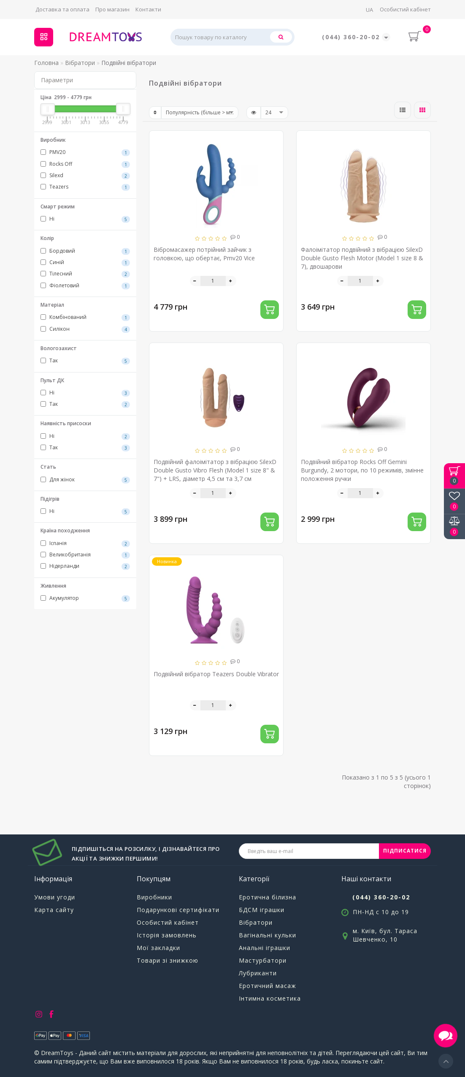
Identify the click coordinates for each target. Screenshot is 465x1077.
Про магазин (112, 9)
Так (85, 360)
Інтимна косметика (270, 998)
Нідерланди (85, 566)
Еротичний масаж (267, 986)
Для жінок (85, 479)
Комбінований (85, 317)
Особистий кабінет (405, 9)
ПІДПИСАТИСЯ (405, 850)
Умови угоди (54, 897)
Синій (85, 262)
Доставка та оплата (62, 9)
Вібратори (256, 922)
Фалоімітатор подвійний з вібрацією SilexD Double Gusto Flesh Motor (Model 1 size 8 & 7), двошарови (362, 258)
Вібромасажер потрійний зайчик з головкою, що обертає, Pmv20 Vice (204, 254)
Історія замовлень (167, 935)
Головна (46, 63)
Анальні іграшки (264, 948)
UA (369, 9)
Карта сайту (54, 910)
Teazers (85, 187)
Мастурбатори (263, 960)
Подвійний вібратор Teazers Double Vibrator (216, 674)
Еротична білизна (267, 897)
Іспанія (85, 543)
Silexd (85, 175)
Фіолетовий (85, 285)
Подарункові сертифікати (178, 910)
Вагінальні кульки (267, 935)
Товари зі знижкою (167, 960)
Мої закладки (158, 948)
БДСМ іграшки (261, 910)
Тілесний (85, 274)
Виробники (154, 897)
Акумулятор (85, 598)
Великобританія (85, 555)
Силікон (85, 329)
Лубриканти (258, 973)
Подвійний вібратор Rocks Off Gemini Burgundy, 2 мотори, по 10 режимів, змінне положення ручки (362, 470)
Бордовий (85, 251)
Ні (85, 219)
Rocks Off (85, 164)
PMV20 (85, 152)
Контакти (148, 9)
